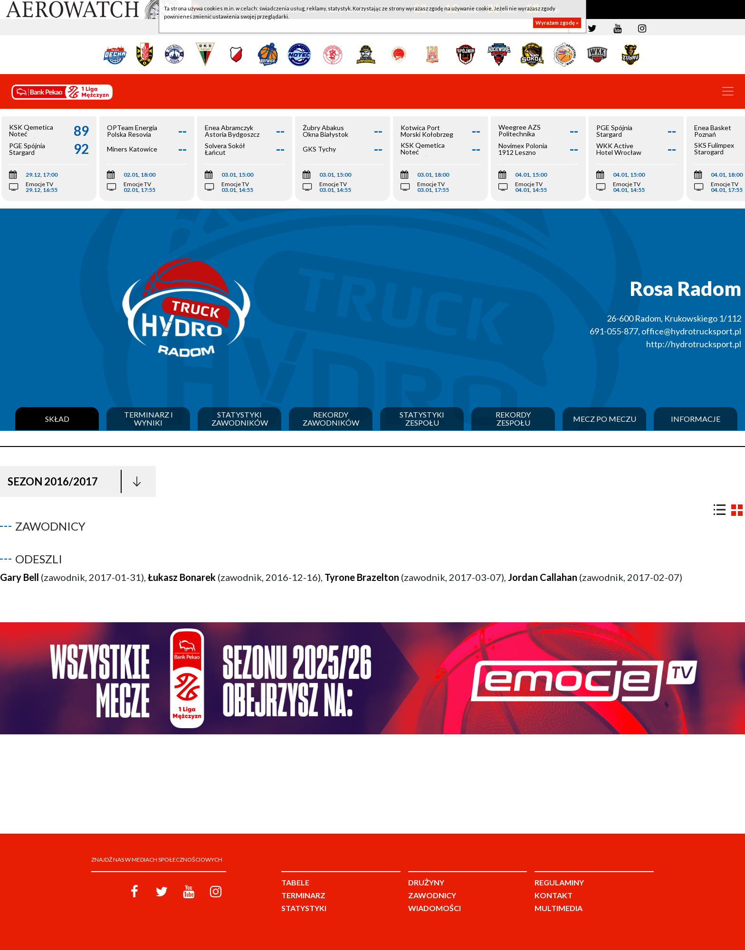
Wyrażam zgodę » (557, 22)
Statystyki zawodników (239, 418)
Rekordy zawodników (331, 418)
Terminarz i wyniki (148, 418)
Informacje (695, 419)
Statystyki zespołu (422, 418)
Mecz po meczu (604, 419)
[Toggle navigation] (728, 91)
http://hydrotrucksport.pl (693, 344)
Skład (57, 419)
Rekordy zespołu (513, 418)
